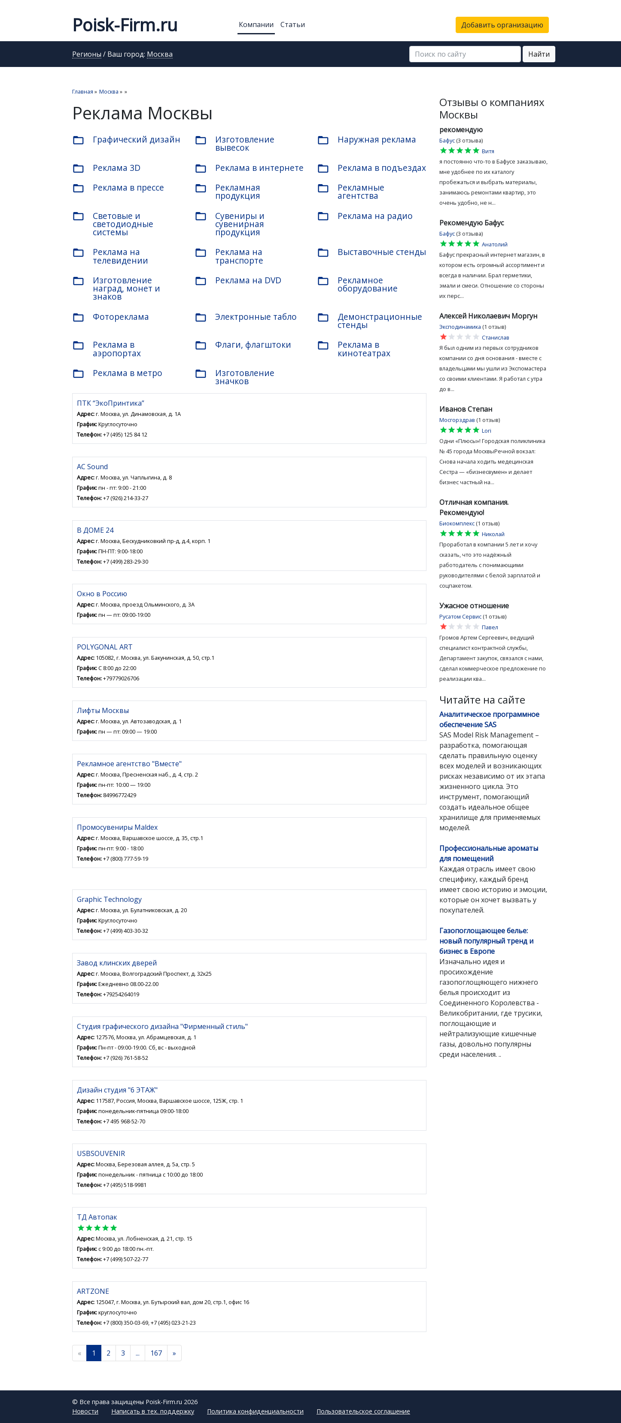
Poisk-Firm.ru (124, 24)
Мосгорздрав (457, 420)
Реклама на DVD (238, 280)
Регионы (86, 54)
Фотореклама (110, 317)
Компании (256, 24)
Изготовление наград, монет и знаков (116, 288)
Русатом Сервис (460, 616)
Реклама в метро (117, 373)
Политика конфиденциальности (255, 1411)
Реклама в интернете (249, 168)
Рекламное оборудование (357, 284)
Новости (85, 1411)
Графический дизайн (126, 140)
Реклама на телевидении (110, 256)
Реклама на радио (365, 216)
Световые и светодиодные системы (112, 224)
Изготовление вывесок (234, 143)
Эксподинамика (460, 327)
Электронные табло (246, 317)
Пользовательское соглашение (363, 1411)
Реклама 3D (106, 168)
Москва (160, 54)
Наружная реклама (366, 140)
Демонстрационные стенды (369, 321)
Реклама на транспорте (229, 256)
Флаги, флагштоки (243, 345)
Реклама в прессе (118, 188)
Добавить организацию (502, 25)
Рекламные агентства (350, 191)
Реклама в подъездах (371, 168)
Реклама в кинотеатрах (353, 348)
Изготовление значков (234, 377)
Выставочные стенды (371, 252)
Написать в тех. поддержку (152, 1411)
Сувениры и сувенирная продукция (230, 224)
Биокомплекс (457, 523)
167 (156, 1353)
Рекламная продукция (227, 191)
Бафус (447, 140)
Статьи (292, 24)
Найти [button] (539, 54)
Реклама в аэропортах (106, 348)
